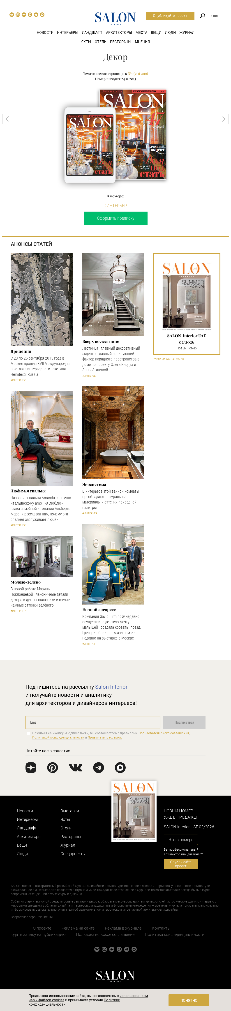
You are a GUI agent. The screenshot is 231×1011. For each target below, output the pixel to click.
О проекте (42, 928)
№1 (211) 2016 (138, 73)
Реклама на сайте (78, 928)
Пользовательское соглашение (105, 934)
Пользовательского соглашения (164, 733)
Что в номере (181, 839)
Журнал (186, 32)
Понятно (188, 1000)
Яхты (86, 42)
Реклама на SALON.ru (168, 359)
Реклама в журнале (123, 928)
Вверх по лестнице (100, 341)
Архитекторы (119, 32)
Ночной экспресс (99, 609)
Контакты (161, 928)
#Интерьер (115, 205)
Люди (170, 32)
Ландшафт (92, 32)
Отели (100, 42)
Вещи (156, 32)
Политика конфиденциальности (174, 934)
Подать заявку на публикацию (37, 934)
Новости (45, 32)
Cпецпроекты (73, 853)
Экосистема (94, 484)
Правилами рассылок (105, 737)
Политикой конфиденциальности (58, 737)
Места (141, 32)
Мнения (142, 42)
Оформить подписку (115, 218)
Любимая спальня (28, 491)
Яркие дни (21, 351)
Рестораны (120, 42)
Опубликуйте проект (170, 16)
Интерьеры (67, 32)
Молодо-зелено (26, 582)
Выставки (69, 810)
